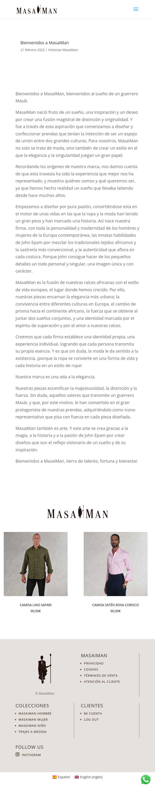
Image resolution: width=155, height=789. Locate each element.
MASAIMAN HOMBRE (35, 713)
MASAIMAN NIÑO (32, 725)
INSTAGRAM (31, 755)
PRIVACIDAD (93, 663)
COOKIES (91, 669)
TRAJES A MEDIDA (33, 732)
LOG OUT (91, 719)
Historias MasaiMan (63, 50)
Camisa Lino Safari (36, 605)
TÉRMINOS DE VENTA (101, 675)
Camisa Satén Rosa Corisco (115, 605)
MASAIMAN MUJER (33, 719)
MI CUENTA (93, 713)
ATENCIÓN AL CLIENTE (102, 681)
